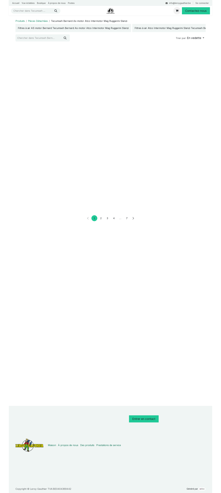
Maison (52, 445)
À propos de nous (68, 445)
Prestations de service (108, 445)
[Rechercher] (55, 11)
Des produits (87, 445)
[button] (190, 38)
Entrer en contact (143, 419)
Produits (20, 20)
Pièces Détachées (38, 20)
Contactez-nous (196, 11)
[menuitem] (15, 3)
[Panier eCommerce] (177, 10)
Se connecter (202, 3)
